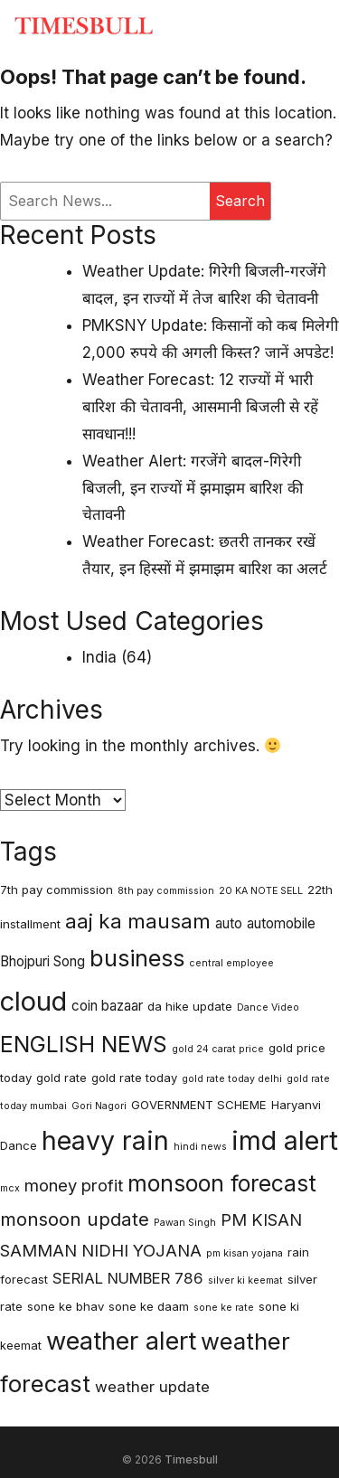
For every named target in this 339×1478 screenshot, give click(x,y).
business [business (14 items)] (136, 958)
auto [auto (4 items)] (228, 923)
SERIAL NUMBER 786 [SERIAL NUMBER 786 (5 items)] (127, 1278)
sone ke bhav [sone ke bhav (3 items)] (65, 1306)
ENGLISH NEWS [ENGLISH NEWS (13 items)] (83, 1044)
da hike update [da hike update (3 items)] (189, 1006)
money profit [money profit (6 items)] (73, 1185)
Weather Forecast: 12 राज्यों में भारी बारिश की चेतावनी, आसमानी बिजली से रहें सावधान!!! (200, 407)
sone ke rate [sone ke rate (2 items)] (223, 1307)
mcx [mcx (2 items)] (10, 1188)
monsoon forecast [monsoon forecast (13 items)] (221, 1183)
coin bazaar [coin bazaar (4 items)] (107, 1005)
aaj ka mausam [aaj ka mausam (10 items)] (138, 920)
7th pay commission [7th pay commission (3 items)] (56, 889)
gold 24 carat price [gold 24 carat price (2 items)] (218, 1049)
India (99, 657)
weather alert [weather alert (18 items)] (121, 1341)
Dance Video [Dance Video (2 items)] (268, 1007)
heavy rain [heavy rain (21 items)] (105, 1140)
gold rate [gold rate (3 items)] (61, 1077)
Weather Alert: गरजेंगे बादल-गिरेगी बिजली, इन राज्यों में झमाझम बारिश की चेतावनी (192, 488)
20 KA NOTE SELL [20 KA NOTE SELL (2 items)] (261, 891)
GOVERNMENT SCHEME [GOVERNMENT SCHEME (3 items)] (199, 1104)
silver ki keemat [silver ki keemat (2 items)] (245, 1280)
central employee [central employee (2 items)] (231, 963)
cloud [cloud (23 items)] (33, 1001)
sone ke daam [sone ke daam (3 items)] (148, 1306)
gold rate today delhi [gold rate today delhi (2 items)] (232, 1079)
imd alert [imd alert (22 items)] (284, 1140)
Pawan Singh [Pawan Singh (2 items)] (185, 1223)
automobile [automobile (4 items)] (281, 923)
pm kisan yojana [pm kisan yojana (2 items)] (244, 1253)
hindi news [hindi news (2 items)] (200, 1147)
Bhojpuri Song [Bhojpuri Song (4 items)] (42, 961)
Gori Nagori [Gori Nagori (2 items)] (99, 1106)
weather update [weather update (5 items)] (152, 1387)
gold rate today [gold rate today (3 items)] (134, 1077)
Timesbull (191, 1459)
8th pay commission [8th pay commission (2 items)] (166, 891)
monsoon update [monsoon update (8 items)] (74, 1219)
